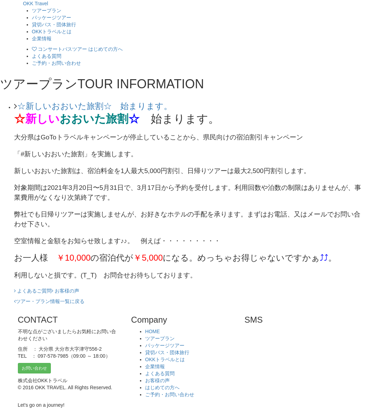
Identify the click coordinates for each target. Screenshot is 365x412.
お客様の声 (65, 291)
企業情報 (42, 38)
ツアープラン (46, 10)
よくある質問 (46, 56)
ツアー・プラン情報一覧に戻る (50, 301)
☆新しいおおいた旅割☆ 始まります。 (94, 106)
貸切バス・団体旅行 (54, 24)
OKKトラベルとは (52, 31)
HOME (152, 331)
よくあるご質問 (33, 291)
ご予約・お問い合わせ (56, 63)
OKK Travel (35, 3)
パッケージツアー (51, 17)
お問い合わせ (34, 368)
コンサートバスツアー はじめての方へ (77, 49)
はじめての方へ (162, 387)
